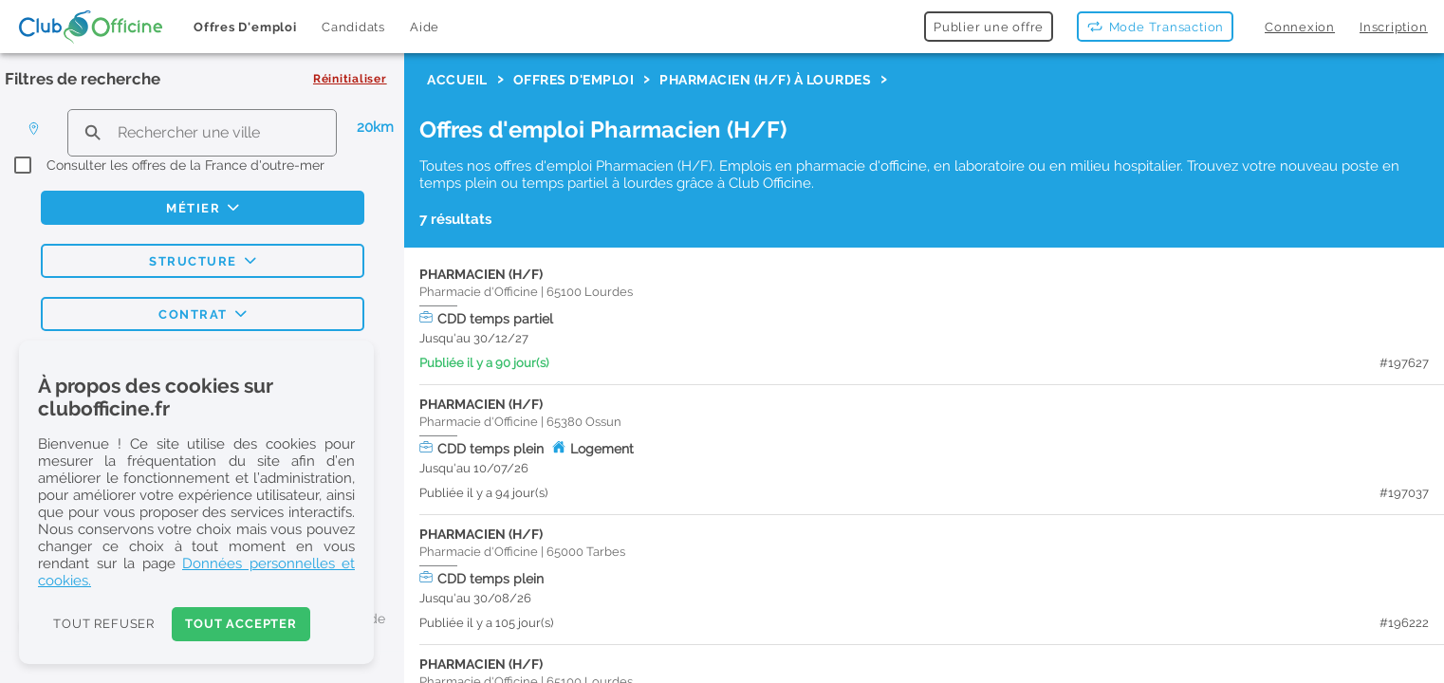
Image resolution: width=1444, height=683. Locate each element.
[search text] (202, 132)
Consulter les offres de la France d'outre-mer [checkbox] (185, 165)
